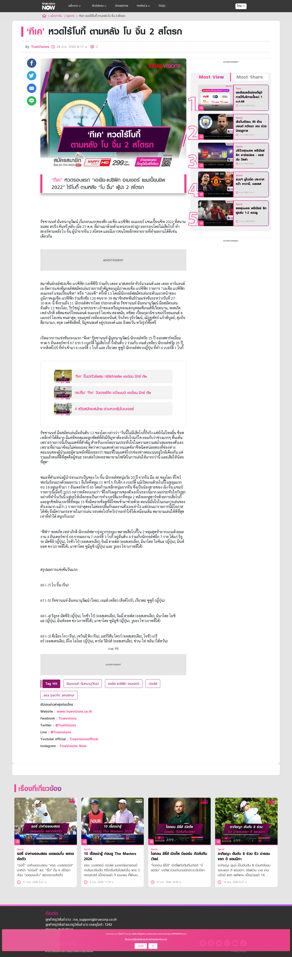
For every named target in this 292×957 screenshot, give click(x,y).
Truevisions (67, 718)
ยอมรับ (141, 945)
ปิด (153, 945)
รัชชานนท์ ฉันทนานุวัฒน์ (83, 683)
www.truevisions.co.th (74, 711)
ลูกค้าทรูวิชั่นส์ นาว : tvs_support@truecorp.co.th (81, 919)
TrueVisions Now (73, 746)
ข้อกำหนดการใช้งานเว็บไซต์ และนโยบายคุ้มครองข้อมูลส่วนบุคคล (146, 939)
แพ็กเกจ (75, 6)
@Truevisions (61, 732)
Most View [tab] (211, 77)
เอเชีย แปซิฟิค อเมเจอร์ (123, 683)
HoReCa (144, 6)
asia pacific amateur (58, 695)
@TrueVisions (65, 725)
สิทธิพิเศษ (99, 6)
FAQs (162, 6)
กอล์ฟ (153, 683)
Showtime (121, 6)
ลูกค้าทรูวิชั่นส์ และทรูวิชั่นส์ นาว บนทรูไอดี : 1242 (78, 925)
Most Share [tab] (249, 77)
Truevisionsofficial (84, 739)
